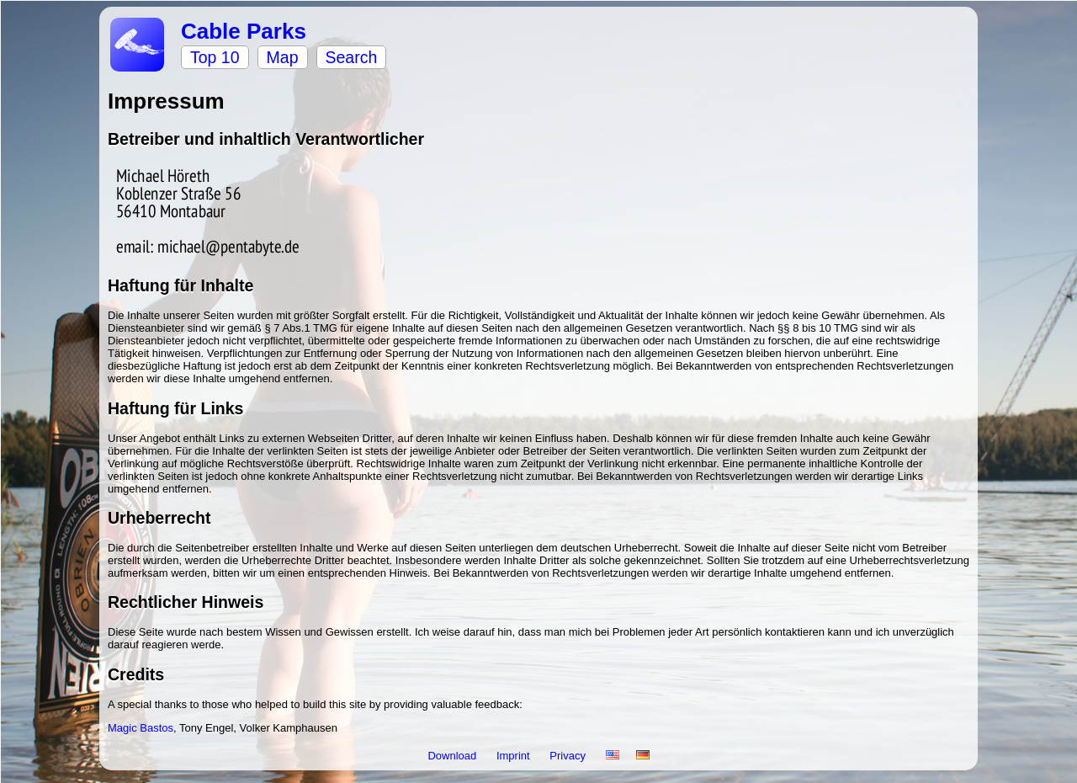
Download (453, 755)
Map (283, 57)
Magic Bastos (140, 728)
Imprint (514, 755)
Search (352, 57)
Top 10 (215, 57)
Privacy (568, 755)
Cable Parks (243, 31)
